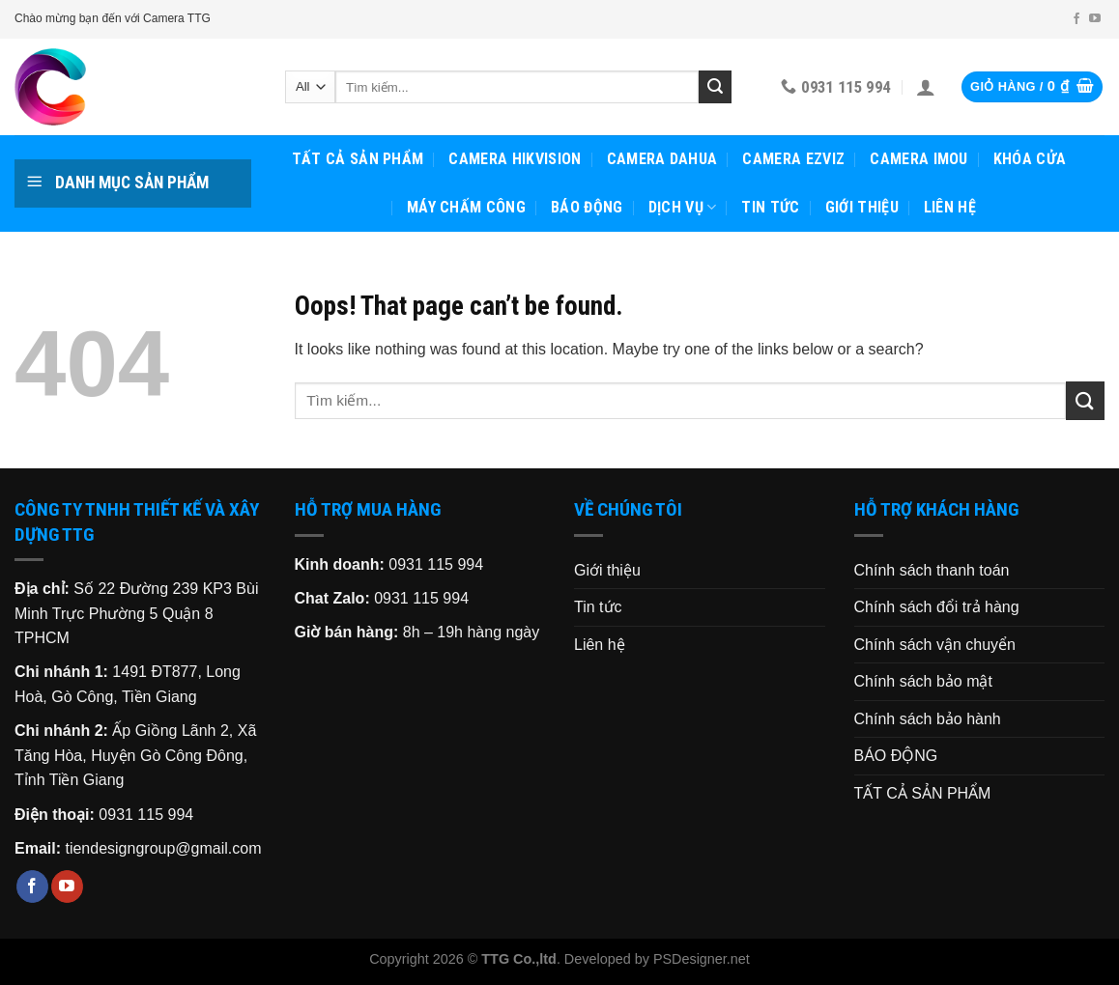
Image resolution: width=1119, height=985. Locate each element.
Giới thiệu (862, 207)
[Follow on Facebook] (1076, 19)
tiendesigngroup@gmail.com (163, 848)
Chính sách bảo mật (923, 681)
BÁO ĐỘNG (587, 207)
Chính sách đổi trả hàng (936, 607)
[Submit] (715, 86)
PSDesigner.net (701, 959)
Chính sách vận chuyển (935, 644)
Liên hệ (950, 207)
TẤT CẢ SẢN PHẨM (358, 159)
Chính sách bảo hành (927, 719)
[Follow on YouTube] (1095, 19)
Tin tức (770, 207)
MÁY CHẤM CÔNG (466, 207)
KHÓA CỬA (1030, 159)
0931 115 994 (146, 814)
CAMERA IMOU (919, 159)
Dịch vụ (682, 207)
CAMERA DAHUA (662, 159)
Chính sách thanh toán (932, 570)
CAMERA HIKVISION (514, 159)
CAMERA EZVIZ (793, 159)
